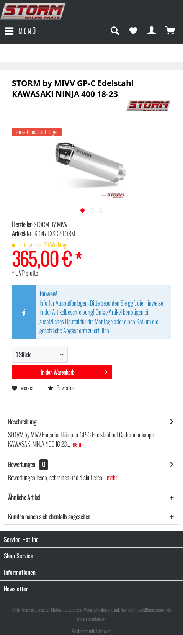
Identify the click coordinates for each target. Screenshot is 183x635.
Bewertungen (21, 464)
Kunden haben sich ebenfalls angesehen (49, 516)
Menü (21, 30)
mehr (76, 443)
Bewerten (61, 388)
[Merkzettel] (133, 31)
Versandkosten (95, 609)
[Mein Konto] (152, 31)
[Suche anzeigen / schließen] (114, 31)
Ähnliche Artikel (24, 497)
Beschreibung (22, 421)
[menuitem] (20, 31)
